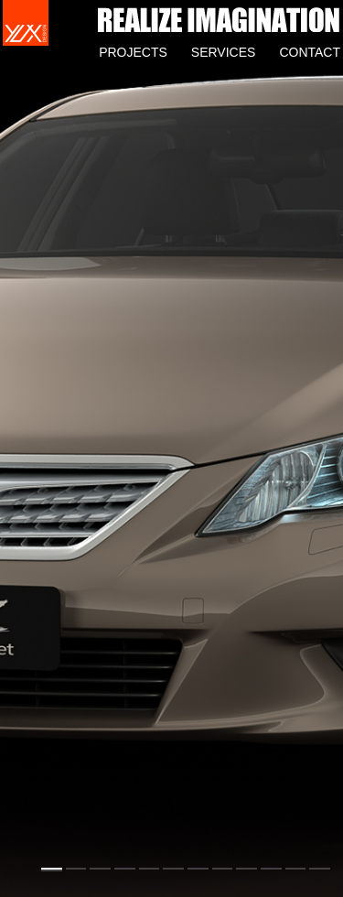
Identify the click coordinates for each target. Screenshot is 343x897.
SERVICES (223, 52)
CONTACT (309, 52)
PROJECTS (133, 52)
